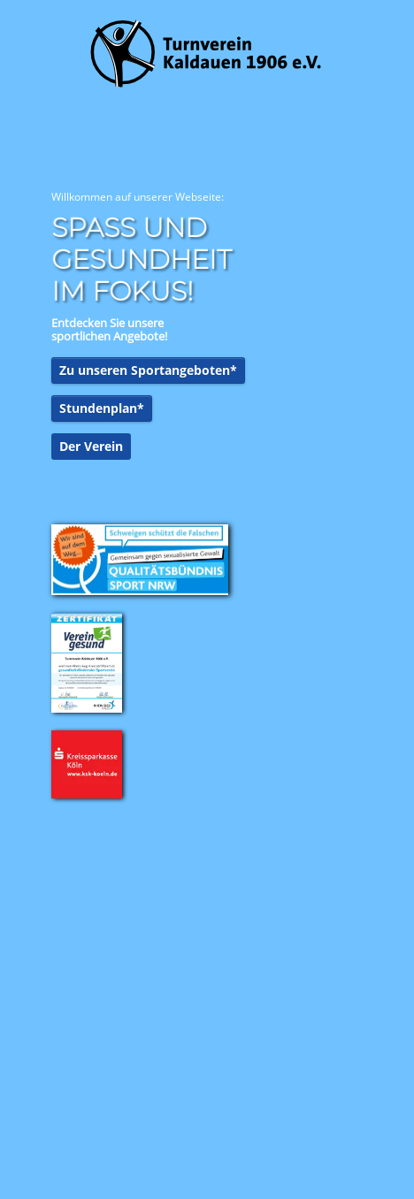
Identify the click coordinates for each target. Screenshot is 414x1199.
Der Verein (91, 446)
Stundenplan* (101, 408)
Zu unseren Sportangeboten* (148, 370)
